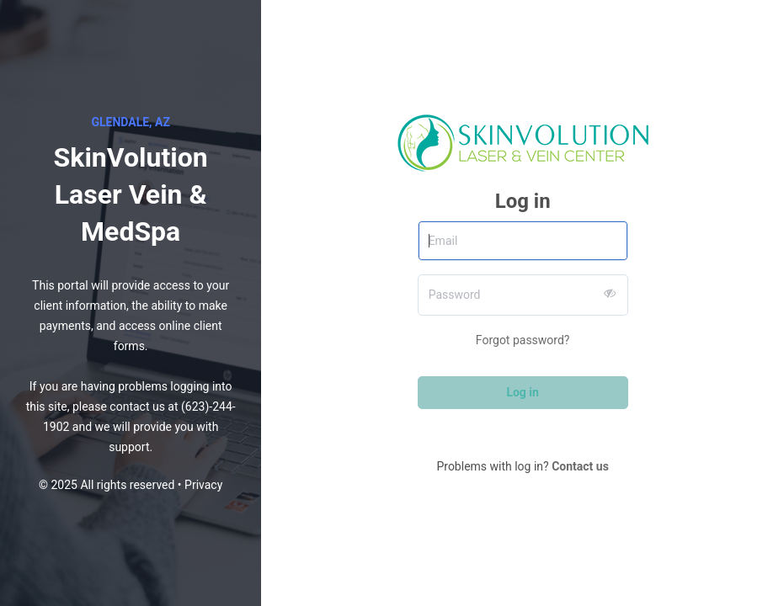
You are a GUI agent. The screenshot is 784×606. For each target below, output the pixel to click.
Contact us (580, 466)
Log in (522, 392)
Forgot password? (523, 340)
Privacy (203, 485)
